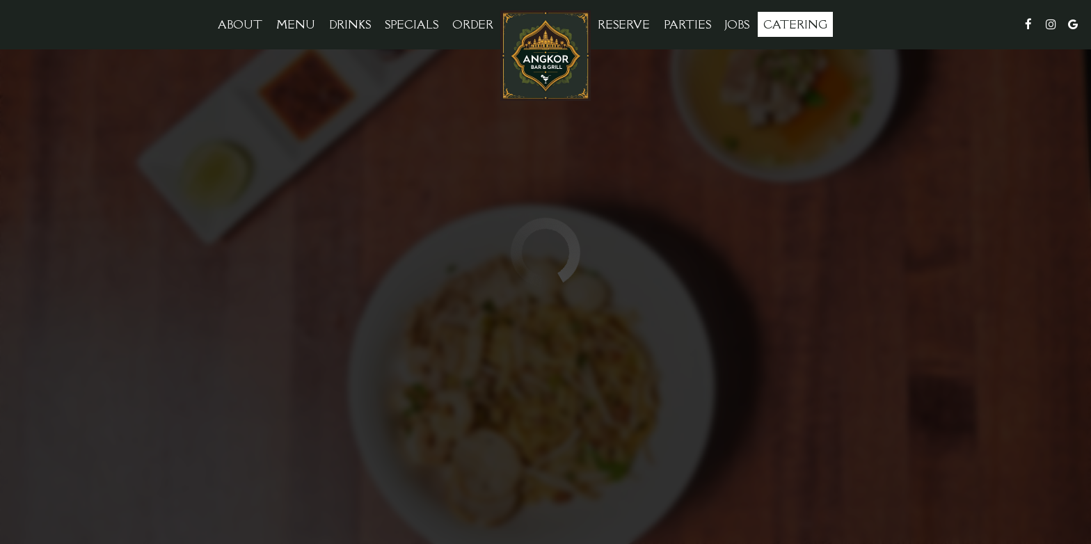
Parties (687, 24)
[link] (545, 55)
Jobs (737, 24)
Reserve (624, 24)
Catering (795, 24)
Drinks (350, 24)
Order (472, 24)
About (240, 24)
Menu (295, 24)
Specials (411, 24)
